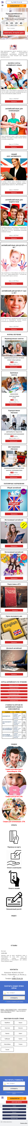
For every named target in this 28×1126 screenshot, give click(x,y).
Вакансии (14, 1112)
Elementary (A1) (14, 688)
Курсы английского (14, 1109)
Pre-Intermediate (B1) (14, 691)
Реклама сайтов (23, 1123)
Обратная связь (14, 1118)
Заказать (14, 514)
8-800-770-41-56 (16, 2)
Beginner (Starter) (14, 685)
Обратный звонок (17, 1102)
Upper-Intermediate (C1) (14, 697)
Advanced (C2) (14, 700)
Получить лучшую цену (14, 33)
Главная (14, 1106)
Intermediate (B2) (14, 694)
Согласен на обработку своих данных (14, 1001)
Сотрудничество (14, 1115)
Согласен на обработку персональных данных (14, 1093)
